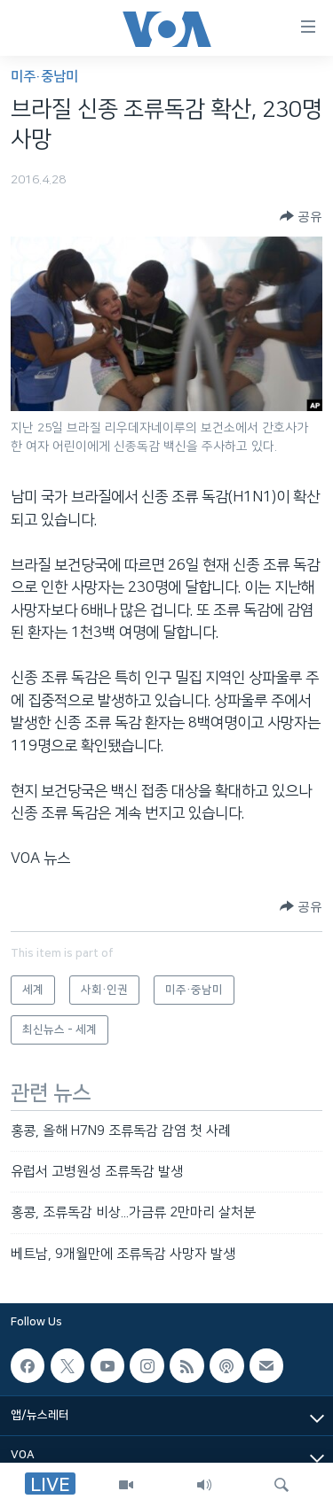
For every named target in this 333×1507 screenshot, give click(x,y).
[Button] (301, 216)
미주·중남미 (44, 76)
